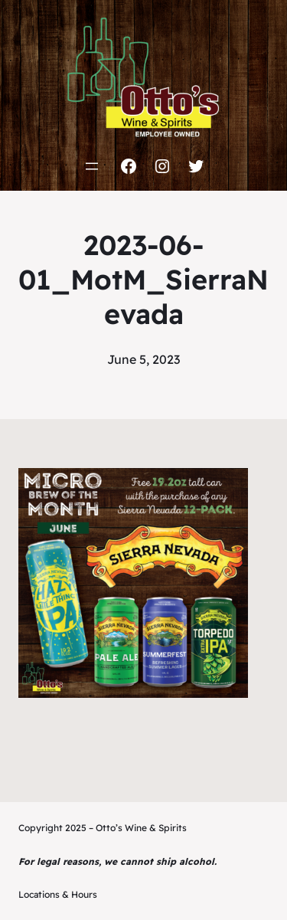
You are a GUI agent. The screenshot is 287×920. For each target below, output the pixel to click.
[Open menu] (92, 166)
